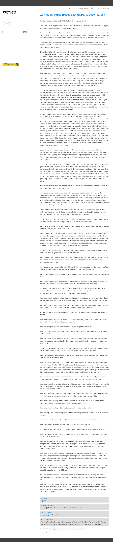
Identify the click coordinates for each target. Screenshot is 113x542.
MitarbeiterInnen (103, 8)
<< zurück (43, 533)
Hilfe (92, 8)
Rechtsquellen (54, 529)
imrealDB (21, 14)
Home (70, 8)
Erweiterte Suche (82, 8)
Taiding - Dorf (65, 529)
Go (24, 32)
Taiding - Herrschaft (78, 529)
